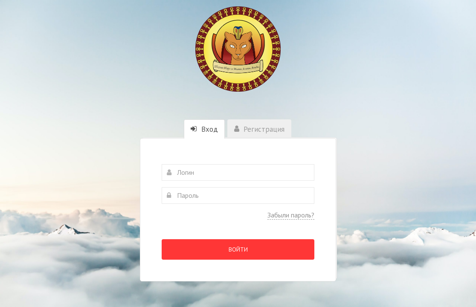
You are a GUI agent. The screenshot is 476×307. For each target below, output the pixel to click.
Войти (238, 249)
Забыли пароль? (290, 215)
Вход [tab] (204, 129)
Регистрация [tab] (259, 129)
